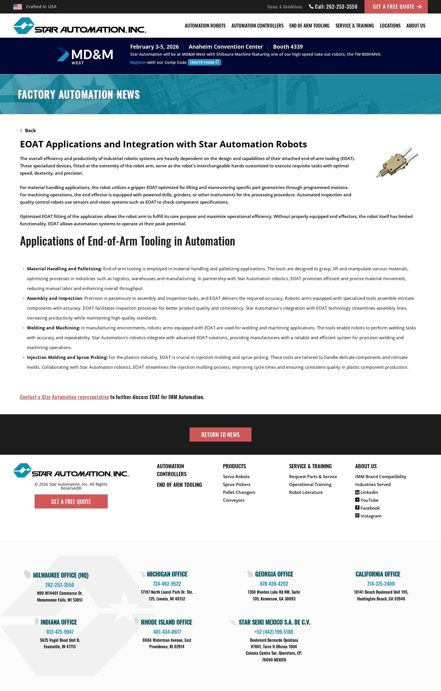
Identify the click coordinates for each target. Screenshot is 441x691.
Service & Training (355, 25)
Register (138, 62)
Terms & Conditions (284, 6)
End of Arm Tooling (309, 25)
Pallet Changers (239, 492)
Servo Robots (236, 476)
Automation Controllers (257, 25)
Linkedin (366, 492)
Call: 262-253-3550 (333, 6)
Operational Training (310, 484)
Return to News (220, 434)
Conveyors (233, 500)
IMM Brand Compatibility (380, 476)
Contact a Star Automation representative (64, 396)
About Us (415, 25)
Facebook (367, 508)
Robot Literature (306, 492)
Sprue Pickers (236, 484)
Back (28, 130)
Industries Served (373, 484)
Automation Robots (205, 25)
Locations (390, 25)
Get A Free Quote (394, 6)
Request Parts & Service (313, 476)
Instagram (368, 516)
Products (234, 466)
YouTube (367, 500)
